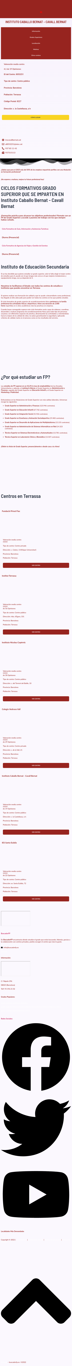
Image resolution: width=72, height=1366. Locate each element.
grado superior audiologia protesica (14, 1003)
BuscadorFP (5, 933)
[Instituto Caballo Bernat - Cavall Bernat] (15, 918)
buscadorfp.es (21, 1240)
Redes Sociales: (7, 1019)
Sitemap (4, 951)
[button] (41, 12)
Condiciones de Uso (35, 1240)
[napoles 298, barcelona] (15, 968)
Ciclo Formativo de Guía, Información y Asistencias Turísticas (25, 229)
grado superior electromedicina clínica (15, 1011)
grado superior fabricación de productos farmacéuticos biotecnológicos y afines (31, 1007)
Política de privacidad (53, 1240)
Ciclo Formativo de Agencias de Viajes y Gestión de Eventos (25, 246)
